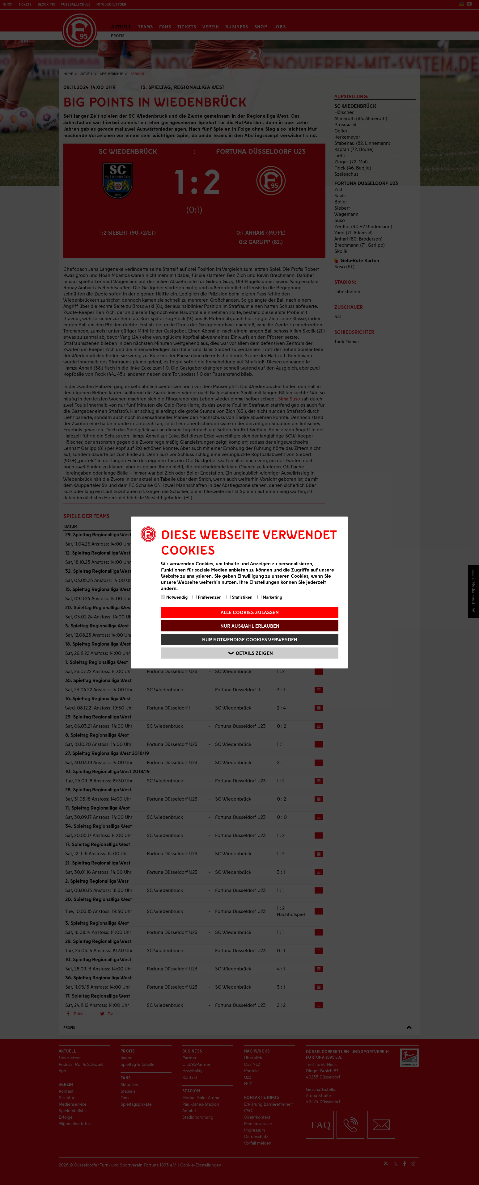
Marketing (269, 597)
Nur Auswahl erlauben (249, 626)
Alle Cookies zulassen (250, 612)
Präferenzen (207, 597)
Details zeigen (250, 653)
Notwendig (174, 597)
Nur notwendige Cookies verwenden (249, 639)
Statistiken (239, 597)
